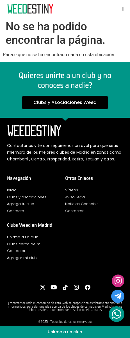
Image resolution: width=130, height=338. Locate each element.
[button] (123, 8)
